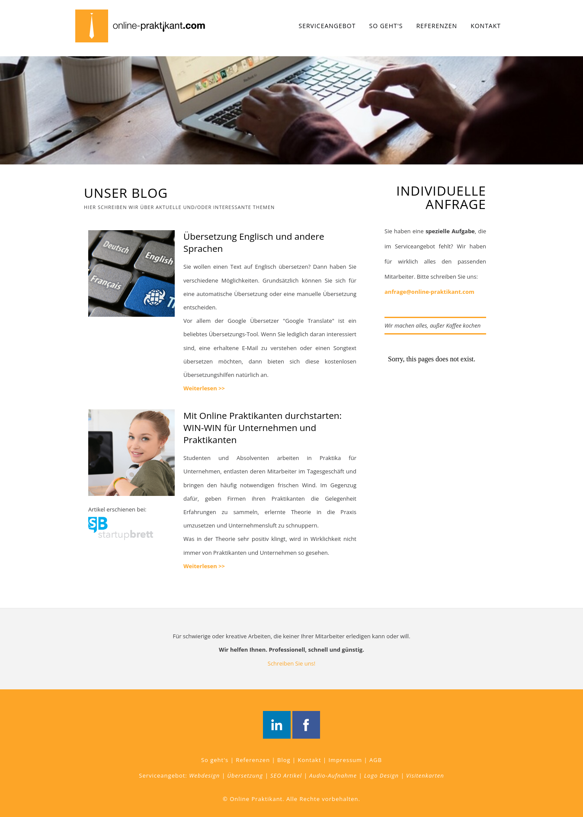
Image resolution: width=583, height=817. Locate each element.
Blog (284, 760)
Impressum (345, 760)
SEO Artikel (286, 775)
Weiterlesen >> (204, 388)
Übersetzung (245, 775)
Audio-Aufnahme (333, 775)
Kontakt (486, 26)
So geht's (386, 26)
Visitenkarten (425, 775)
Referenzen (436, 26)
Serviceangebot (327, 26)
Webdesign (204, 775)
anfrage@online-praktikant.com (429, 292)
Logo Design (381, 775)
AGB (375, 760)
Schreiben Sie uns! (292, 663)
